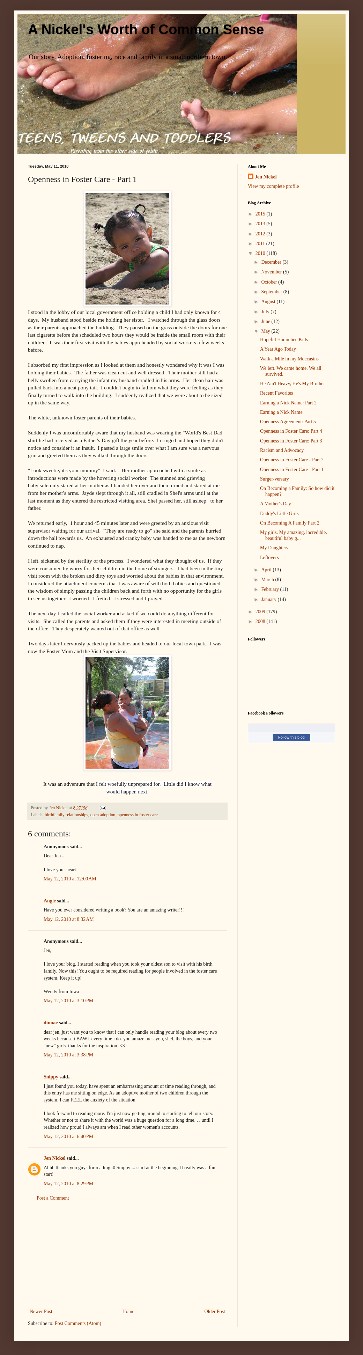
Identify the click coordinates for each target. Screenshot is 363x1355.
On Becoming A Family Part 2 (289, 523)
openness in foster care (138, 814)
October (269, 282)
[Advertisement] (127, 1254)
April (267, 569)
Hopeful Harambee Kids (284, 339)
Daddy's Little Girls (279, 513)
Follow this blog (291, 737)
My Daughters (274, 547)
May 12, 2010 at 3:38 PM (68, 1054)
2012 (261, 233)
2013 (261, 223)
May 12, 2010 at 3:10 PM (68, 1000)
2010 (261, 253)
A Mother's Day (275, 503)
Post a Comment (53, 1198)
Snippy (51, 1076)
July (266, 311)
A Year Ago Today (278, 349)
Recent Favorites (276, 393)
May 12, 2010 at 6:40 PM (68, 1136)
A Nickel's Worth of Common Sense (146, 29)
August (268, 301)
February (270, 589)
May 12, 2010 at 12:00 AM (70, 878)
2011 (260, 243)
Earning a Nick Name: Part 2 (288, 402)
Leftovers (269, 557)
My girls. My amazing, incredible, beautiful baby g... (293, 535)
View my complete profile (273, 186)
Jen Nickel (55, 1158)
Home (128, 1311)
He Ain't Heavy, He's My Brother (292, 383)
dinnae (51, 1022)
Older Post (215, 1311)
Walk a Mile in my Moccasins (289, 358)
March (268, 579)
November (272, 271)
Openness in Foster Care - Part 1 (292, 469)
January (269, 599)
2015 (261, 214)
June (266, 321)
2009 (261, 611)
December (271, 262)
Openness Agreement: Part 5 (288, 421)
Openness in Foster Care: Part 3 (291, 441)
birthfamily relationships (66, 814)
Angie (50, 900)
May (266, 331)
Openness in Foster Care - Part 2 (292, 459)
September (272, 291)
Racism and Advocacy (282, 450)
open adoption (103, 814)
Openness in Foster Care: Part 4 (291, 431)
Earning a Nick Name (281, 412)
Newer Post (41, 1311)
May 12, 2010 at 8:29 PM (68, 1183)
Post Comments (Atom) (78, 1323)
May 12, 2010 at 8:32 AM (69, 919)
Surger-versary (274, 479)
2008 (261, 621)
